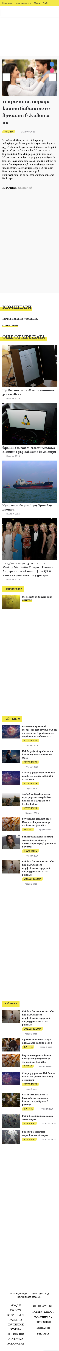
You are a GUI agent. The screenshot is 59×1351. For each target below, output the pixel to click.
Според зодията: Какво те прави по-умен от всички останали (38, 776)
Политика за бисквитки (43, 1320)
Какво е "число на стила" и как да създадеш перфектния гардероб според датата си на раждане (38, 868)
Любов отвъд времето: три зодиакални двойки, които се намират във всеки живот (36, 799)
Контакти (43, 1328)
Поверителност (43, 1312)
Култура (28, 1046)
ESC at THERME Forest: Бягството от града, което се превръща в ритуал (35, 1100)
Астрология (30, 740)
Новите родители (23, 3)
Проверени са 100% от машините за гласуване (28, 393)
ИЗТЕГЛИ (27, 600)
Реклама (43, 1334)
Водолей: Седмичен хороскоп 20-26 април (35, 1133)
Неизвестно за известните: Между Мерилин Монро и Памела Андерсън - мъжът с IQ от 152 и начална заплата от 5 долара (27, 569)
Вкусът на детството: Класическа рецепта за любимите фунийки (36, 822)
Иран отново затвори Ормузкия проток (27, 508)
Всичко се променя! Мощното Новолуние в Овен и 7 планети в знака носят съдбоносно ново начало (39, 731)
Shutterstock (25, 187)
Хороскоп (29, 1123)
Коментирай (10, 325)
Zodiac (53, 11)
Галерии (8, 131)
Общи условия (43, 1306)
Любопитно (30, 850)
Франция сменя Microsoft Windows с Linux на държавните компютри (29, 450)
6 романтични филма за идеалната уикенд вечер (37, 1041)
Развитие (15, 1320)
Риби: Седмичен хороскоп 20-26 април (37, 1117)
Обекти (37, 3)
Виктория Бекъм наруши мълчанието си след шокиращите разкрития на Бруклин (39, 842)
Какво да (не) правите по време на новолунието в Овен (37, 755)
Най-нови (11, 1003)
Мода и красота (32, 878)
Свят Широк (16, 1325)
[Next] (53, 77)
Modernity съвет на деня (37, 597)
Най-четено (12, 719)
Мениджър (7, 3)
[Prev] (6, 77)
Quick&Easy (16, 1339)
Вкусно (28, 829)
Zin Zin (46, 3)
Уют (21, 1315)
